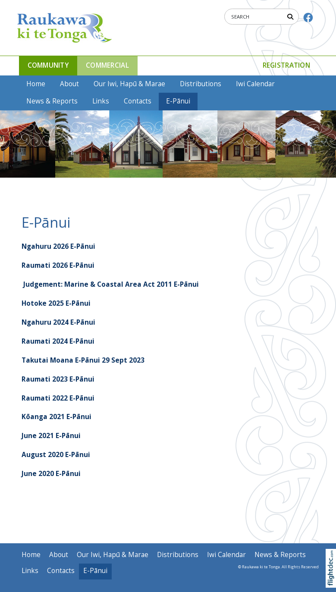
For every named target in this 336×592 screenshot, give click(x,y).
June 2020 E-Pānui (51, 473)
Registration (286, 65)
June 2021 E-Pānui (51, 435)
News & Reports (52, 101)
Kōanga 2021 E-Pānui (56, 416)
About (69, 83)
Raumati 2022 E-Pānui (58, 398)
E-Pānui (178, 101)
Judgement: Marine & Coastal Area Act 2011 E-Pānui (111, 284)
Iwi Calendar (255, 83)
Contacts (137, 101)
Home (35, 83)
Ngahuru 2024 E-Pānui (58, 322)
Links (100, 101)
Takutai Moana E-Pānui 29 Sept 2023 (83, 360)
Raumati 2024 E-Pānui (58, 341)
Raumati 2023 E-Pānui (58, 379)
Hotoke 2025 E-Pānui (56, 303)
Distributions (200, 83)
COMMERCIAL (107, 65)
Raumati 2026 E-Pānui (58, 265)
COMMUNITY (48, 65)
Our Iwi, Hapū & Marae (129, 83)
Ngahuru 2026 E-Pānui (58, 246)
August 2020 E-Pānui (56, 454)
